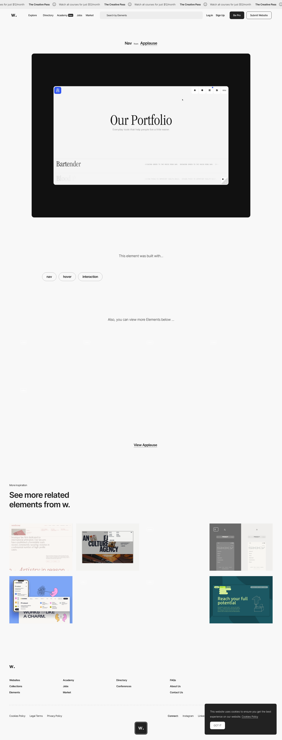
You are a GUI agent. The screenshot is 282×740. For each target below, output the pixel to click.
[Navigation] (241, 599)
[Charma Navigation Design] (40, 599)
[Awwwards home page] (141, 728)
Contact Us (176, 692)
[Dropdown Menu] (107, 547)
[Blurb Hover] (109, 358)
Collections (15, 686)
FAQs (173, 680)
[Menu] (107, 599)
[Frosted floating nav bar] (174, 599)
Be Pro (237, 15)
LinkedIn (202, 715)
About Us (175, 686)
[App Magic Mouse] (46, 358)
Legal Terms (36, 715)
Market (90, 15)
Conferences (123, 686)
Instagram (188, 715)
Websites (14, 680)
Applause (148, 43)
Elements (14, 692)
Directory (48, 15)
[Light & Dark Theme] (173, 358)
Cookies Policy (17, 715)
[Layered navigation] (174, 547)
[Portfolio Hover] (46, 406)
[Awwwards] (14, 15)
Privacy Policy (54, 715)
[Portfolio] (236, 358)
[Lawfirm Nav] (40, 547)
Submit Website (259, 15)
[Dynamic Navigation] (241, 547)
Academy (65, 15)
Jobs (79, 15)
